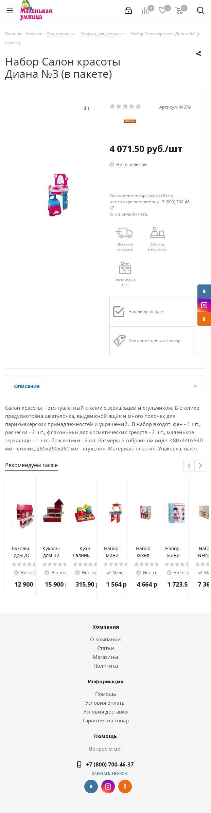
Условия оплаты (105, 702)
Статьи (105, 648)
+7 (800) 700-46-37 (110, 764)
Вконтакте (204, 291)
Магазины (105, 656)
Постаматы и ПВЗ (125, 282)
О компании (105, 639)
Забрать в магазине (157, 247)
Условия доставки (105, 711)
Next (200, 466)
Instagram (204, 305)
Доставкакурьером (125, 247)
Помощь (105, 693)
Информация (105, 681)
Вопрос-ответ (105, 748)
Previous (189, 466)
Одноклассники (204, 319)
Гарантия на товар (106, 720)
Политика (105, 665)
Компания (105, 626)
